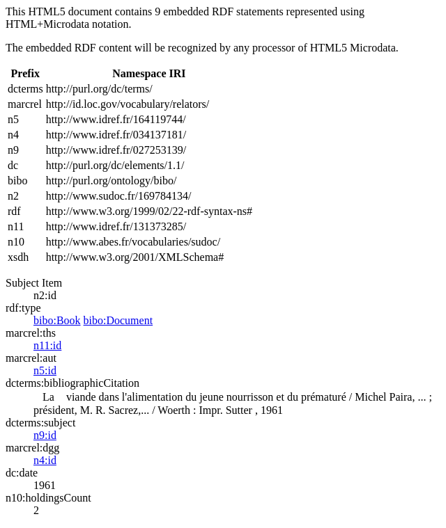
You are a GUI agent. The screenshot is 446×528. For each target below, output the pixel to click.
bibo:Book (57, 320)
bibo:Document (118, 320)
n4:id (44, 460)
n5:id (44, 370)
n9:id (44, 435)
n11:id (47, 345)
